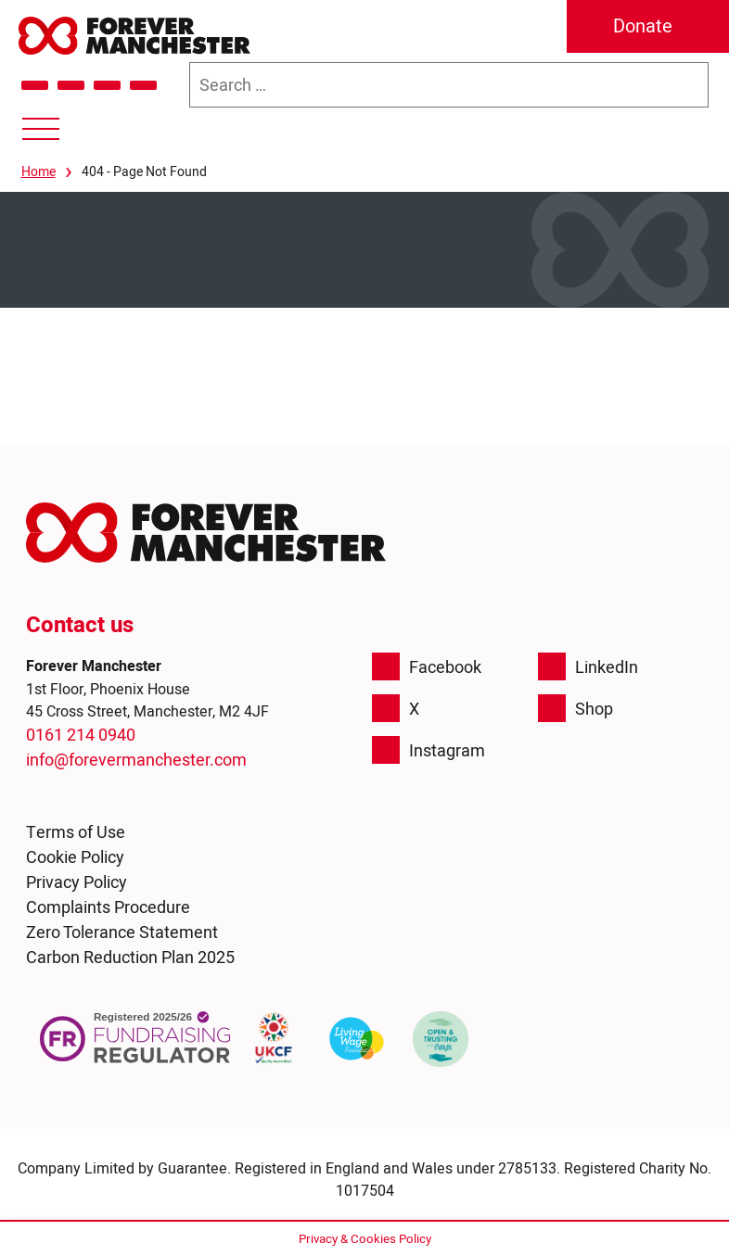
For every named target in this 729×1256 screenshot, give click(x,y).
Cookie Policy (75, 857)
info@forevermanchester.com (136, 759)
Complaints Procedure (108, 907)
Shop (575, 708)
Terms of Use (75, 832)
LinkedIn (588, 666)
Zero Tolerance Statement (122, 932)
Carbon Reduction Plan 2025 (130, 957)
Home (38, 171)
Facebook (426, 666)
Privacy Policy (76, 882)
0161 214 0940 (80, 734)
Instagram (428, 750)
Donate (642, 26)
